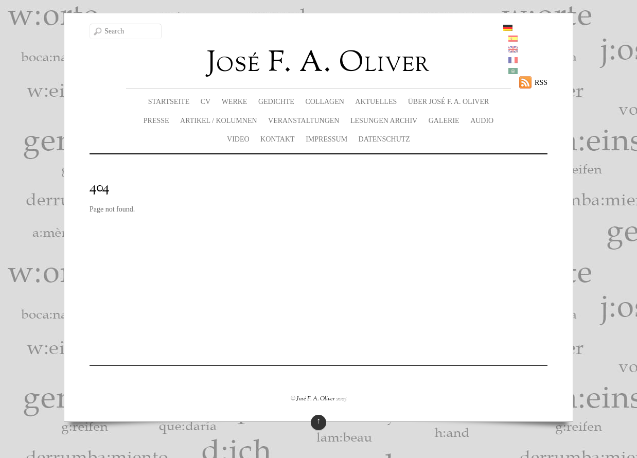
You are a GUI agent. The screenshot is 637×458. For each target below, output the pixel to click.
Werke (234, 101)
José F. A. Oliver (315, 399)
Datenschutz (384, 139)
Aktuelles (376, 101)
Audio (481, 121)
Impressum (326, 139)
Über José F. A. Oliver (448, 101)
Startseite (168, 101)
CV (205, 101)
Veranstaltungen (303, 121)
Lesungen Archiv (383, 121)
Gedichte (276, 101)
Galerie (444, 121)
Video (238, 139)
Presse (156, 121)
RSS (541, 82)
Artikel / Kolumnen (218, 121)
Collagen (324, 101)
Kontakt (277, 139)
